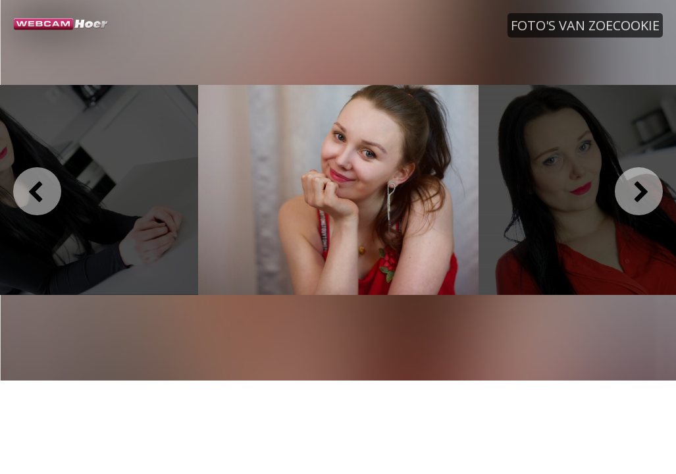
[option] (338, 190)
